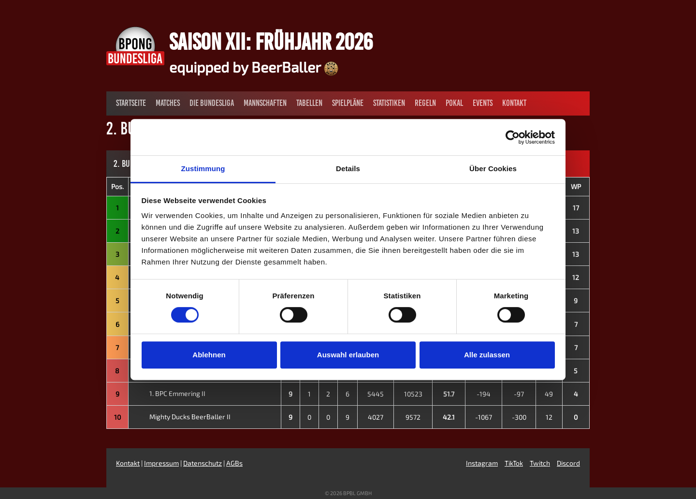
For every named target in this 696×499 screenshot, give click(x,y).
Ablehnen (208, 355)
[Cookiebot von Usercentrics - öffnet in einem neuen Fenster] (512, 137)
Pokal (454, 103)
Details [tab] (348, 168)
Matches (168, 103)
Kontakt (514, 103)
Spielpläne (347, 103)
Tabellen (309, 103)
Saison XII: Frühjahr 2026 (271, 42)
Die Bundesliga (211, 103)
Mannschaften (265, 103)
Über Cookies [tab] (493, 168)
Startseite (131, 103)
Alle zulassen (487, 355)
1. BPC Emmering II (168, 393)
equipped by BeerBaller (253, 66)
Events (483, 103)
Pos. (117, 186)
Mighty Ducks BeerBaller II (181, 416)
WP (576, 186)
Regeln (425, 103)
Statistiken (389, 103)
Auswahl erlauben (348, 355)
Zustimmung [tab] (203, 168)
